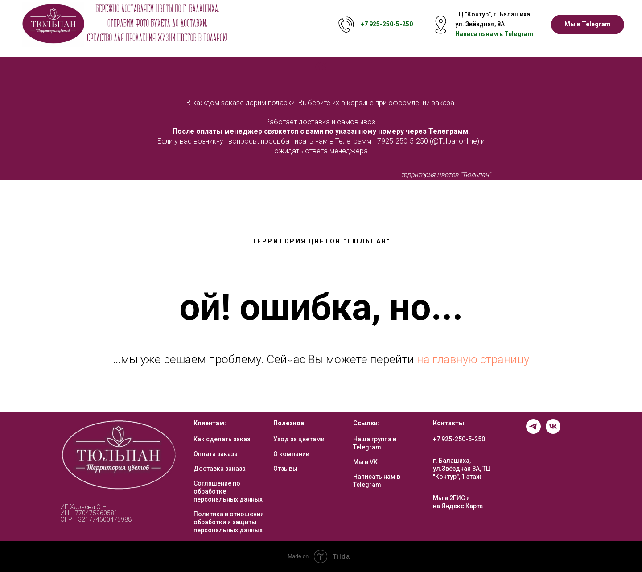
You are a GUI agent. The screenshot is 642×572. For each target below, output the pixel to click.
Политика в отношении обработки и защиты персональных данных (228, 522)
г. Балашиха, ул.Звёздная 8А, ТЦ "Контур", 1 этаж (462, 468)
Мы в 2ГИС (449, 498)
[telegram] (533, 431)
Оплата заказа (215, 453)
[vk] (553, 431)
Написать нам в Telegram (376, 480)
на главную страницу (473, 359)
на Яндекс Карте (458, 506)
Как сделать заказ (221, 439)
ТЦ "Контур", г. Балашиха (492, 14)
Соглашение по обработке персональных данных (228, 491)
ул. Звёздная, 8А (480, 24)
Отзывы (285, 468)
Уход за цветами (299, 439)
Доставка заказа (219, 468)
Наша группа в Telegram (374, 443)
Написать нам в (479, 33)
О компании (291, 453)
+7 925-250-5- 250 (387, 24)
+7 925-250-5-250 (459, 439)
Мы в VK (365, 461)
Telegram (518, 33)
